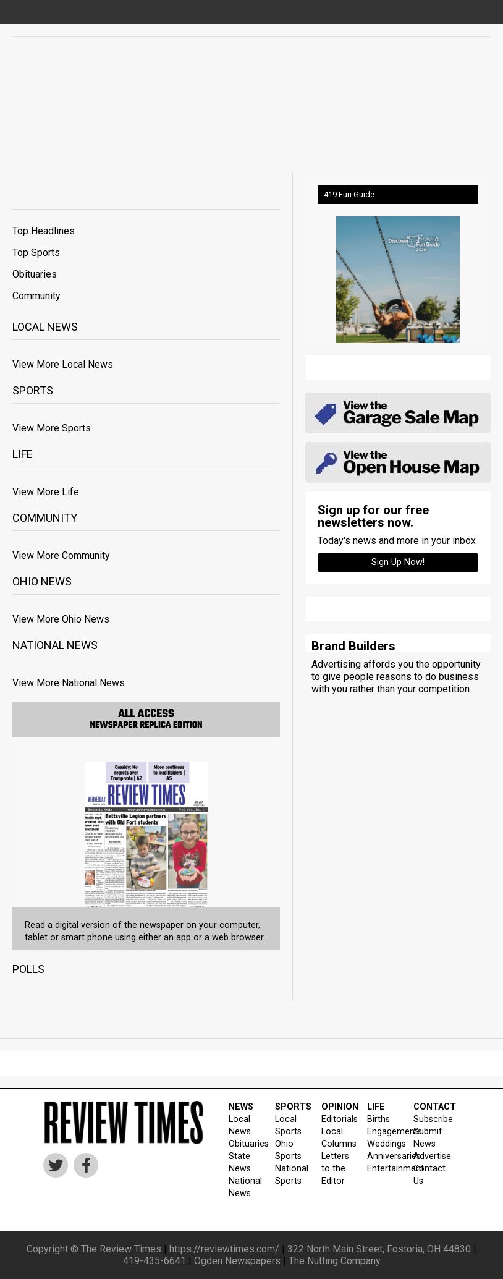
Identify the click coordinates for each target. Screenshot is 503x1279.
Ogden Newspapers (237, 1261)
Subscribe (428, 1119)
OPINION (336, 1107)
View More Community (61, 555)
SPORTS (290, 1107)
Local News (240, 1125)
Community (36, 296)
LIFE (376, 1107)
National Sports (290, 1174)
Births (378, 1119)
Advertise (428, 1156)
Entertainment (382, 1168)
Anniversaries (382, 1156)
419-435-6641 (154, 1261)
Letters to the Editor (335, 1168)
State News (240, 1162)
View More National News (68, 683)
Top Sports (36, 252)
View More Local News (62, 364)
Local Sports (288, 1125)
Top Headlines (43, 231)
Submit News (427, 1137)
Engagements (382, 1131)
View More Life (45, 492)
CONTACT (428, 1107)
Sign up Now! (398, 562)
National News (244, 1187)
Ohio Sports (288, 1150)
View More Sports (51, 428)
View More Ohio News (60, 619)
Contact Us (428, 1174)
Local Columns (336, 1137)
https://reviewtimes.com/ (224, 1249)
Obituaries (34, 274)
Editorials (336, 1119)
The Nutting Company (335, 1261)
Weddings (382, 1144)
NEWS (241, 1107)
